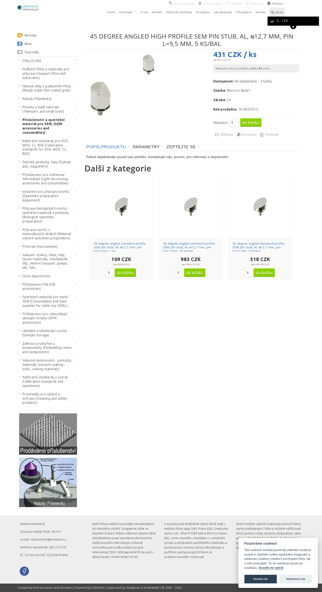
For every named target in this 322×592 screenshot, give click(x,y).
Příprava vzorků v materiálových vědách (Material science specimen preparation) (45, 234)
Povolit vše (260, 579)
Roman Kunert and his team (52, 587)
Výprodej (31, 52)
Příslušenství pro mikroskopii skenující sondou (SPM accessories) (43, 318)
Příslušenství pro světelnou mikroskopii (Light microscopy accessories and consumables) (43, 179)
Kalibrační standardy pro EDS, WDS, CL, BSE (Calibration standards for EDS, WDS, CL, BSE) (44, 147)
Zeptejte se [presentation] (181, 146)
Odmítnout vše (295, 579)
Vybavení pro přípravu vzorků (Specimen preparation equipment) (44, 196)
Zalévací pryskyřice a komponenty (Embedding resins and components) (45, 348)
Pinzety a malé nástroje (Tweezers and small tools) (41, 109)
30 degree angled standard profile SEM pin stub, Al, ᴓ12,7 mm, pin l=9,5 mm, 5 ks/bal (258, 247)
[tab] (108, 146)
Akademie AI (134, 587)
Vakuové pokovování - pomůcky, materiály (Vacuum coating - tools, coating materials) (45, 364)
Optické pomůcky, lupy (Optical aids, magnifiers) (45, 164)
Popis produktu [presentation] (106, 146)
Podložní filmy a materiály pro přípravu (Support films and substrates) (44, 73)
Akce (28, 44)
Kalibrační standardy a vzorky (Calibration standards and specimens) (43, 381)
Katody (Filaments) (35, 98)
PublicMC (98, 587)
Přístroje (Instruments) (38, 246)
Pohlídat (269, 134)
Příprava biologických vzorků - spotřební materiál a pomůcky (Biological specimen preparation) (44, 214)
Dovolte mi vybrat (271, 568)
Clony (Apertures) (34, 276)
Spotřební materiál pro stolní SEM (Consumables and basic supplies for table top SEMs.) (43, 301)
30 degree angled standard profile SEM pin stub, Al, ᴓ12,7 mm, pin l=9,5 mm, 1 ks (120, 247)
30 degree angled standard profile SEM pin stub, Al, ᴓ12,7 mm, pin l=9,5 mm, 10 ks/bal (189, 247)
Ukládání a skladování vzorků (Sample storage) (43, 333)
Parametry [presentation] (146, 146)
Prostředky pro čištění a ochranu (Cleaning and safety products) (43, 398)
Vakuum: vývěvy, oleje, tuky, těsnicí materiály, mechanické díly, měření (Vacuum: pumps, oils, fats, (43, 261)
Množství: (220, 122)
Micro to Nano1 (239, 90)
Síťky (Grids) (30, 61)
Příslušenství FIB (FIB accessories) (37, 287)
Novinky (30, 35)
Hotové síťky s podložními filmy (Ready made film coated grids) (45, 88)
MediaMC (153, 587)
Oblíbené (223, 134)
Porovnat (246, 134)
